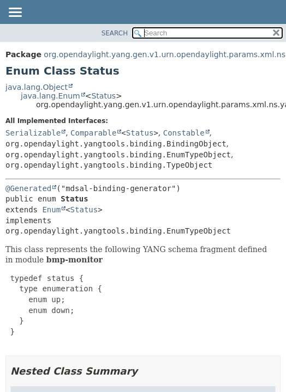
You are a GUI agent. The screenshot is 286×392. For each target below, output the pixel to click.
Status (103, 95)
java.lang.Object (36, 87)
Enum (51, 209)
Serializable (33, 132)
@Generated (28, 188)
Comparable (93, 132)
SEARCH (115, 33)
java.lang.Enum (50, 95)
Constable (184, 132)
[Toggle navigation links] (14, 13)
